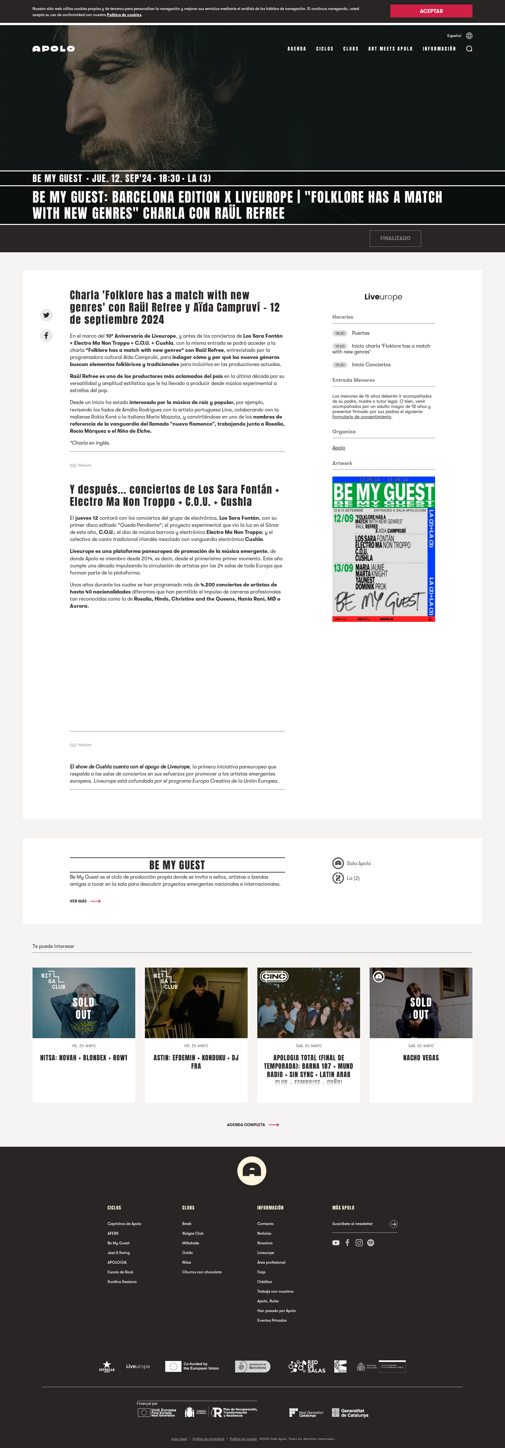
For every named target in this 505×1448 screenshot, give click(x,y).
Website (84, 463)
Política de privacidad (208, 1436)
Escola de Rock (120, 1270)
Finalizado (395, 236)
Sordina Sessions (122, 1279)
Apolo (338, 446)
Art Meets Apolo (390, 46)
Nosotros (264, 1241)
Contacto (265, 1221)
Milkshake (190, 1241)
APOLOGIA (117, 1260)
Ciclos (325, 46)
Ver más (85, 899)
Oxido (187, 1250)
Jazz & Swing (119, 1250)
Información (439, 46)
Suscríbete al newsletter (352, 1221)
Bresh (187, 1221)
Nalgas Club (193, 1231)
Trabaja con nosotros (275, 1289)
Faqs (261, 1270)
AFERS (113, 1231)
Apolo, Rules (268, 1299)
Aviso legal (179, 1436)
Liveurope (265, 1250)
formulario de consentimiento (361, 414)
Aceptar (431, 12)
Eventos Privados (272, 1318)
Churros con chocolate (202, 1270)
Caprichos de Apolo (124, 1221)
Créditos (264, 1279)
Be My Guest (118, 1241)
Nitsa (186, 1260)
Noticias (264, 1231)
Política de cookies (124, 15)
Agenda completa (252, 1122)
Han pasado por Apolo (276, 1308)
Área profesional (271, 1260)
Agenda (297, 46)
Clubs (351, 46)
